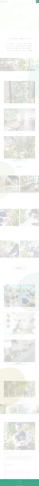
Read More (19, 268)
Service (19, 481)
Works (19, 483)
